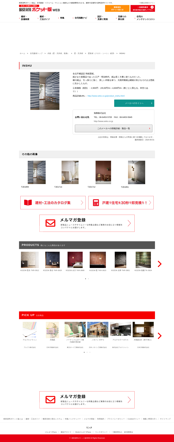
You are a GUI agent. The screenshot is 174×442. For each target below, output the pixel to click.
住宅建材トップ (36, 53)
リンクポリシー (101, 432)
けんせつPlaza (51, 432)
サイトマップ (165, 419)
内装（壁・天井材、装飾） (58, 53)
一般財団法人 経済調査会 (122, 432)
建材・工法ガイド (45, 17)
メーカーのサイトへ (134, 103)
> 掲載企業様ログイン (147, 3)
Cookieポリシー (134, 419)
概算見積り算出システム (52, 419)
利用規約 (100, 419)
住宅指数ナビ (81, 18)
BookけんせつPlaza (83, 432)
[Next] (159, 264)
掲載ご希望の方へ (150, 419)
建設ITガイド (66, 432)
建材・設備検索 (25, 17)
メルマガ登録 (89, 419)
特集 (62, 18)
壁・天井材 (78, 53)
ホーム (22, 53)
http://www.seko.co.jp (103, 121)
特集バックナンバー (73, 419)
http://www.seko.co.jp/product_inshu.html (106, 96)
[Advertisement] (87, 371)
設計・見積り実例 (102, 17)
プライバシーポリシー (116, 419)
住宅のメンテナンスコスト (146, 17)
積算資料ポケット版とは (13, 419)
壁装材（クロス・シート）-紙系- (101, 53)
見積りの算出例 (122, 17)
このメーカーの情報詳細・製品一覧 (113, 128)
